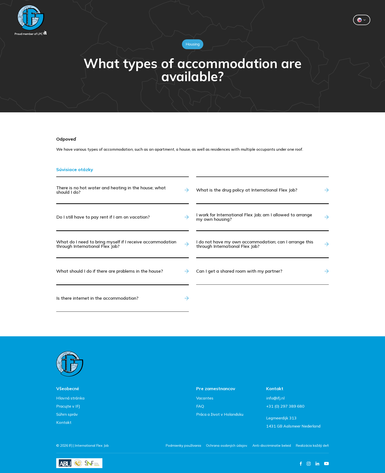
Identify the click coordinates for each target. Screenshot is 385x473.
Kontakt (243, 19)
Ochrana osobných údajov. (227, 445)
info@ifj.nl (275, 398)
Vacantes (204, 398)
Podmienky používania (183, 445)
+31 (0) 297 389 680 (285, 406)
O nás (214, 19)
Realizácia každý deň (312, 445)
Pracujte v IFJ (68, 406)
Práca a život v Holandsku (219, 414)
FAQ (200, 406)
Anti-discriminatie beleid (271, 445)
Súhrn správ (67, 414)
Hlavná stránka (70, 398)
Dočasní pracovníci (174, 19)
